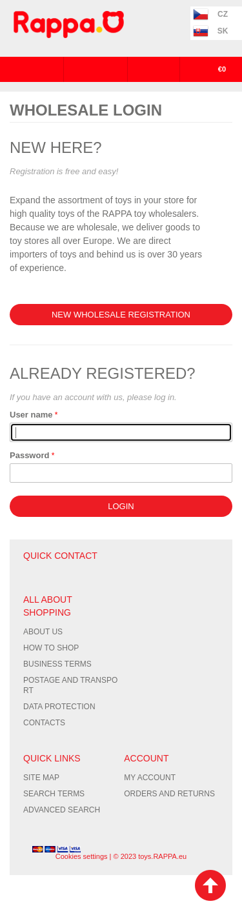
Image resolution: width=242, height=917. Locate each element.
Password (29, 455)
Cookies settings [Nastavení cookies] (81, 856)
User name (31, 414)
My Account (150, 777)
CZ (222, 14)
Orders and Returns (169, 793)
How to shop (51, 647)
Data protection (59, 706)
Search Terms (54, 793)
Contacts (44, 722)
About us (43, 631)
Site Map (41, 777)
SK (222, 30)
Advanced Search (61, 809)
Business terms (57, 664)
